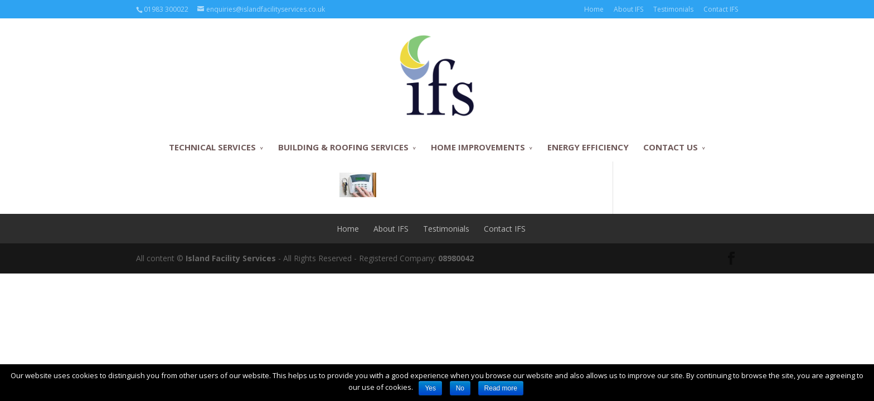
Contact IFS (720, 9)
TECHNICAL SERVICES (212, 147)
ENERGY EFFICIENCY (588, 147)
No (460, 388)
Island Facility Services (231, 258)
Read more (500, 388)
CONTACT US (670, 147)
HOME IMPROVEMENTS (478, 147)
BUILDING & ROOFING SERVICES (343, 147)
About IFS (628, 9)
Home (594, 9)
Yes (430, 388)
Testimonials (673, 9)
